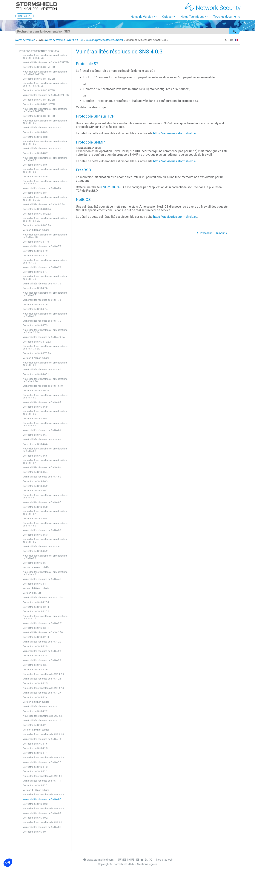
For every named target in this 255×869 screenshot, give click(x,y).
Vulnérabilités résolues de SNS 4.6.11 (43, 369)
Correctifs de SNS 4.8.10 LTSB (39, 116)
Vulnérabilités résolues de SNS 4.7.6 (42, 283)
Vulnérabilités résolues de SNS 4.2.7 (42, 660)
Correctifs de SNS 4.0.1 (35, 831)
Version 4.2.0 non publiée (36, 729)
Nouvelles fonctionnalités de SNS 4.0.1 (43, 822)
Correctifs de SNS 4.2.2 (35, 711)
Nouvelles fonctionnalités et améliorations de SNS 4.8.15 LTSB (45, 56)
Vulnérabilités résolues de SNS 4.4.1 (42, 579)
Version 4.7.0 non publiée (36, 358)
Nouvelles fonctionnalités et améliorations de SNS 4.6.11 (45, 363)
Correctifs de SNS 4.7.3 (35, 325)
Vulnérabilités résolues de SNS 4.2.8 (42, 651)
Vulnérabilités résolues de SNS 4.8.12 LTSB (46, 95)
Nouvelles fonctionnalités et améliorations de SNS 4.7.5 (45, 294)
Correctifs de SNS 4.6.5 (35, 455)
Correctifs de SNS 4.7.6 (35, 288)
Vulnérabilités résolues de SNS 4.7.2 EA (44, 337)
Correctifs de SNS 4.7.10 (36, 241)
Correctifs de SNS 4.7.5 (35, 304)
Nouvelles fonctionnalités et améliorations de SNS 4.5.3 (45, 524)
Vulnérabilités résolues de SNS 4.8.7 (42, 148)
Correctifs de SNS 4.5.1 (35, 562)
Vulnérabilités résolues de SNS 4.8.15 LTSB (46, 62)
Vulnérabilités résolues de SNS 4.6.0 (42, 502)
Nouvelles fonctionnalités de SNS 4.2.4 (43, 688)
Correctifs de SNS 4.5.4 (35, 518)
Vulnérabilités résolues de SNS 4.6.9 (42, 402)
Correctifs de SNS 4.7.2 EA (37, 341)
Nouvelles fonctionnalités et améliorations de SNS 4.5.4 (45, 512)
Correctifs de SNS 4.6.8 (35, 418)
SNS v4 (24, 16)
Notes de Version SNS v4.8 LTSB (64, 39)
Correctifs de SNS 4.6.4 (35, 472)
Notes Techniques (192, 17)
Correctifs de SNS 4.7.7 (35, 271)
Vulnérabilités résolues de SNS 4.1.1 (42, 780)
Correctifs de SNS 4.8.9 (35, 132)
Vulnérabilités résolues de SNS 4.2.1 (42, 720)
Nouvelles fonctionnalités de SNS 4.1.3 (43, 757)
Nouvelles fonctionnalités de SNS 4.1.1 (43, 776)
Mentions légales (147, 864)
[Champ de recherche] (127, 31)
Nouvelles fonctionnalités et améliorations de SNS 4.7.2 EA (45, 331)
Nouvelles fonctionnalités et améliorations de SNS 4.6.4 (45, 461)
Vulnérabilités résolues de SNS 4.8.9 (42, 127)
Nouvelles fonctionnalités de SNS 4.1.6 (43, 734)
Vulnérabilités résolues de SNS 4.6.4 (42, 467)
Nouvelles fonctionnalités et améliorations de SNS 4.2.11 (45, 617)
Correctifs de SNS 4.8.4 (35, 192)
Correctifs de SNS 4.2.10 (36, 637)
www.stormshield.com (98, 859)
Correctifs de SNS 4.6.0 (35, 507)
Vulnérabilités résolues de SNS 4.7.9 (42, 246)
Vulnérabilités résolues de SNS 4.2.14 (43, 597)
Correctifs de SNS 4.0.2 (35, 817)
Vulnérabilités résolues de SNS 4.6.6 (42, 439)
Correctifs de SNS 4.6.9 (35, 406)
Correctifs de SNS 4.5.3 (35, 534)
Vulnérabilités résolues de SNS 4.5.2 (42, 546)
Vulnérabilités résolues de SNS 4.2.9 (42, 641)
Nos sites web (164, 859)
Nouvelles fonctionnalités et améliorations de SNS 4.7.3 (45, 315)
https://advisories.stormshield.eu (175, 133)
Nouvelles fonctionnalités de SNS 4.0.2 (43, 808)
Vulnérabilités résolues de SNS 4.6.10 (43, 385)
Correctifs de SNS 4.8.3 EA (37, 209)
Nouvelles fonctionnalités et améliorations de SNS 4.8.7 (45, 142)
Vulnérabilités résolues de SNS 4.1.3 (42, 762)
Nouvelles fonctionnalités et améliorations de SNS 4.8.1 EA (45, 219)
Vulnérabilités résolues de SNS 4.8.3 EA (44, 204)
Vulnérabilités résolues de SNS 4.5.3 (42, 530)
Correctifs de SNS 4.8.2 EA (37, 213)
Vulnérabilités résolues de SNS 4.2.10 (43, 632)
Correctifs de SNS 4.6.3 (35, 481)
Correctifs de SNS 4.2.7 (35, 664)
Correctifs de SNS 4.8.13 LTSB (39, 90)
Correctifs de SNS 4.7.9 (35, 250)
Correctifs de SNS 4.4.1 (35, 583)
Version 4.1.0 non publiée (36, 790)
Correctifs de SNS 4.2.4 (35, 697)
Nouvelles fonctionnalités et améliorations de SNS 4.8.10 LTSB (45, 110)
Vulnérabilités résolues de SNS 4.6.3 (42, 476)
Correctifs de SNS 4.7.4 (35, 309)
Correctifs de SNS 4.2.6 (35, 669)
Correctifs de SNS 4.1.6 (35, 743)
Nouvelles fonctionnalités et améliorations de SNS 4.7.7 (45, 261)
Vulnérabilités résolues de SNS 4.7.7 (42, 267)
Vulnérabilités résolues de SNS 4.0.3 (42, 799)
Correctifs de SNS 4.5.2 (35, 551)
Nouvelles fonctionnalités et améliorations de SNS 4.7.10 (45, 235)
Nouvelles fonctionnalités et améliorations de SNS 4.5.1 (45, 557)
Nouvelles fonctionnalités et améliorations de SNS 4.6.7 (45, 424)
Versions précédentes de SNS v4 (104, 39)
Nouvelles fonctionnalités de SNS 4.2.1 (43, 715)
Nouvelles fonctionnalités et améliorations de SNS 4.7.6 (45, 277)
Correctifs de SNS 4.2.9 (35, 646)
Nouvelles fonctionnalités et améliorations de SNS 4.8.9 (45, 121)
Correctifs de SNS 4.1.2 (35, 771)
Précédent (206, 233)
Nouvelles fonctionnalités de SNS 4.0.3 (43, 794)
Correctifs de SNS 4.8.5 (35, 176)
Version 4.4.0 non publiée (36, 588)
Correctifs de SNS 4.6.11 (36, 374)
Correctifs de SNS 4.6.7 (35, 434)
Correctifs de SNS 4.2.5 (35, 683)
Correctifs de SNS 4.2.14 (36, 602)
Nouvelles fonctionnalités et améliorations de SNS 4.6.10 (45, 380)
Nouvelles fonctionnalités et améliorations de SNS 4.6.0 (45, 496)
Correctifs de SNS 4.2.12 (36, 611)
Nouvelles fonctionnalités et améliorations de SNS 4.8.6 (45, 159)
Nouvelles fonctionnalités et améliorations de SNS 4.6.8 (45, 412)
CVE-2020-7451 (112, 187)
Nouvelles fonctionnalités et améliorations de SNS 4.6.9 (45, 396)
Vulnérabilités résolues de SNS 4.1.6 (42, 739)
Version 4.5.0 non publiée (36, 567)
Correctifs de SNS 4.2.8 (35, 655)
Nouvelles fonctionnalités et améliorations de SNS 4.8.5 (45, 170)
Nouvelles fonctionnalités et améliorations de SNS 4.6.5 (45, 449)
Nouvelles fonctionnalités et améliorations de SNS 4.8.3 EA (45, 198)
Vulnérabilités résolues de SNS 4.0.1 (42, 827)
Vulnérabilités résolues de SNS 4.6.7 (42, 430)
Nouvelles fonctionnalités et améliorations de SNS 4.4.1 (45, 573)
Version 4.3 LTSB (32, 592)
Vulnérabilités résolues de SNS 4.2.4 (42, 692)
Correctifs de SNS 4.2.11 (36, 627)
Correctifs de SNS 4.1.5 (35, 748)
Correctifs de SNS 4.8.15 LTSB (39, 67)
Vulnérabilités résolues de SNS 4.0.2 (42, 813)
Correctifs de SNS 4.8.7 (35, 153)
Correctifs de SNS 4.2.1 (35, 725)
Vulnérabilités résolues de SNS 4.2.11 (43, 623)
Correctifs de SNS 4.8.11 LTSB (39, 104)
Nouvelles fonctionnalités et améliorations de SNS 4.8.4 (45, 182)
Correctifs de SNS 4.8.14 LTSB (39, 78)
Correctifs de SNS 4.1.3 (35, 766)
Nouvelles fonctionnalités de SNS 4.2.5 (43, 674)
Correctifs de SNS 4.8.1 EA (37, 225)
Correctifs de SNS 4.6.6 (35, 444)
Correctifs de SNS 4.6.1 (35, 490)
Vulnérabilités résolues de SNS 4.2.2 (42, 706)
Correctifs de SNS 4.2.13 (36, 606)
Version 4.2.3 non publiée (36, 701)
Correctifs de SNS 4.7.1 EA (37, 353)
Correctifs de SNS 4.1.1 (35, 785)
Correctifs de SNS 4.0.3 (35, 803)
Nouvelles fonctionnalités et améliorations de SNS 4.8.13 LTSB (45, 84)
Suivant (220, 233)
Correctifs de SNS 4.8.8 (35, 136)
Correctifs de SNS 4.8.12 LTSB (39, 99)
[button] (234, 31)
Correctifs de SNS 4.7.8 (35, 255)
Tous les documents (226, 16)
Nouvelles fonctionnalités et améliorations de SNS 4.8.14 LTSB (45, 73)
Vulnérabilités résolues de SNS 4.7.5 (42, 299)
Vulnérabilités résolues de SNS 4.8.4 (42, 188)
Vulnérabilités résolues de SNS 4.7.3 (42, 320)
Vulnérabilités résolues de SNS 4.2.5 (42, 678)
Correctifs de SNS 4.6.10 (36, 390)
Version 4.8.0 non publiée (36, 230)
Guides (166, 17)
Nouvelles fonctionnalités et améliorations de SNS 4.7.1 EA (45, 347)
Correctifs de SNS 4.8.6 (35, 164)
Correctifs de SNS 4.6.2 (35, 486)
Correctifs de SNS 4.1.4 (35, 752)
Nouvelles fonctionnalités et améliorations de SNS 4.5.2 (45, 540)
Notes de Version (142, 17)
